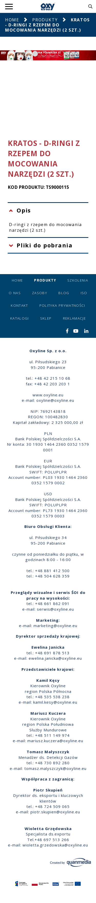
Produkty (45, 20)
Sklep (46, 318)
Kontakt (19, 305)
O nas (15, 293)
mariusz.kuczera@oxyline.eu (55, 740)
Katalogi (19, 318)
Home (12, 20)
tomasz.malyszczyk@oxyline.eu (55, 768)
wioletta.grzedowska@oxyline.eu (55, 845)
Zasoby (39, 293)
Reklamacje (74, 318)
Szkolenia (77, 280)
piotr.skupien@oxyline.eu (55, 811)
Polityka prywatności (62, 305)
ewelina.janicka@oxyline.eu (55, 658)
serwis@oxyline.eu (55, 609)
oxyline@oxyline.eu (55, 400)
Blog (63, 293)
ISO (84, 293)
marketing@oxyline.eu (55, 625)
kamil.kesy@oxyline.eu (55, 702)
